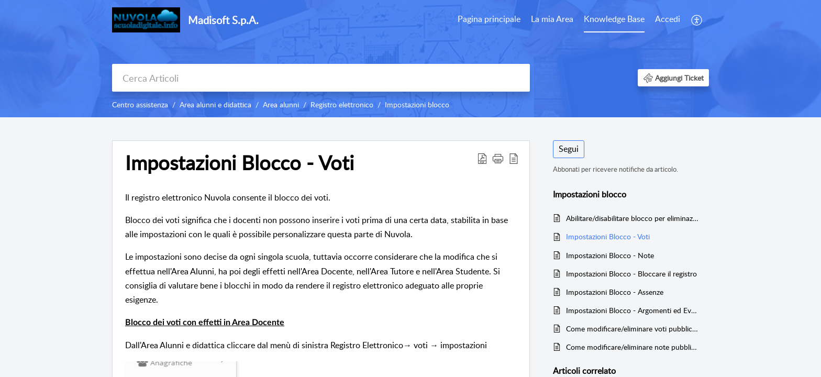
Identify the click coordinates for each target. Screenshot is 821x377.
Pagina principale (489, 19)
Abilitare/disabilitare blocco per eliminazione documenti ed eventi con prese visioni (632, 218)
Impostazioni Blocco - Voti (608, 236)
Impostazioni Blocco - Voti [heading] (239, 162)
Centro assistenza (140, 104)
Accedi (667, 19)
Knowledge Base (614, 19)
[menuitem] (489, 19)
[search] (321, 78)
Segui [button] (569, 148)
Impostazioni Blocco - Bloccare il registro (631, 274)
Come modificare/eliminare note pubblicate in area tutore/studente (632, 347)
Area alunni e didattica (215, 104)
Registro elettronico (341, 104)
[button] (697, 20)
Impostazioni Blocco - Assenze (614, 292)
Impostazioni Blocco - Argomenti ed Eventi (632, 310)
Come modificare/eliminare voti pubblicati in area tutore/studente (632, 329)
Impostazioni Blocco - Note (610, 255)
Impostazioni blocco (417, 104)
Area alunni (281, 104)
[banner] (410, 58)
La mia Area (552, 19)
